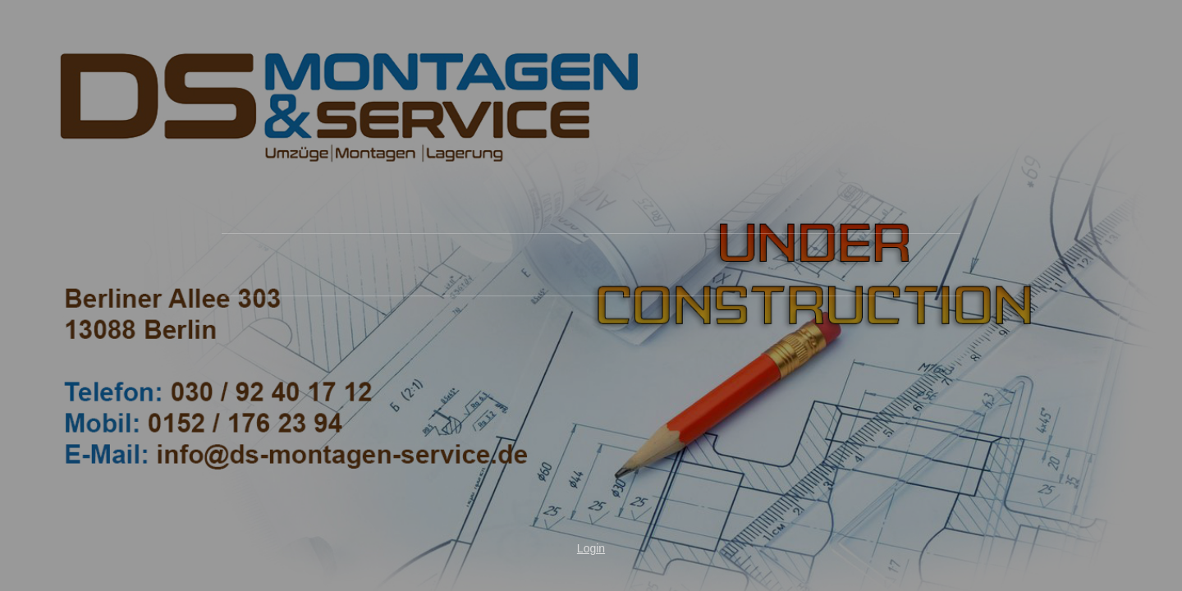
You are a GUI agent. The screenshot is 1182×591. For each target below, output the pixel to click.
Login (591, 548)
